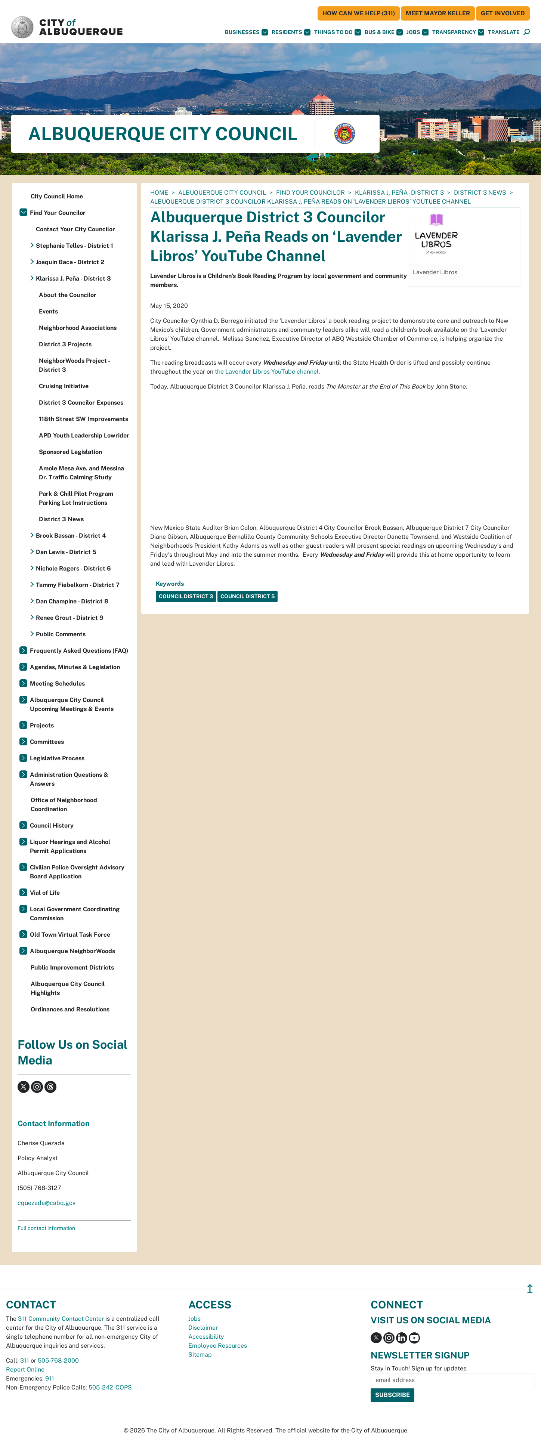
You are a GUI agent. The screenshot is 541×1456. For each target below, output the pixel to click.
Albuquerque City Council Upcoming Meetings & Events (72, 704)
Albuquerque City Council (222, 192)
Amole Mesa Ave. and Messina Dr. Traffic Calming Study (81, 473)
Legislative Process (57, 758)
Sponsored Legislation (70, 451)
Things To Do (337, 32)
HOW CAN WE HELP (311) (358, 13)
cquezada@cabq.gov (46, 1202)
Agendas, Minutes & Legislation (75, 667)
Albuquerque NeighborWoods (72, 951)
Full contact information (46, 1228)
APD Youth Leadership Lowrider (84, 435)
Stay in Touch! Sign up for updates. (419, 1368)
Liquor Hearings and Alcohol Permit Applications (70, 846)
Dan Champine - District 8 (72, 601)
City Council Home (57, 196)
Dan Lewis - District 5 (66, 552)
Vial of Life (45, 892)
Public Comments (61, 634)
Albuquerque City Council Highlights (68, 988)
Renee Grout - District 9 (69, 617)
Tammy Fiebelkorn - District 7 (78, 584)
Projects (42, 725)
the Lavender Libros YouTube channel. (267, 371)
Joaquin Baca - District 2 (70, 262)
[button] (504, 32)
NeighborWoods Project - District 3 (74, 365)
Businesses (246, 32)
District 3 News (480, 192)
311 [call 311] (24, 1360)
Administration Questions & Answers (69, 779)
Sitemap (200, 1354)
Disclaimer (203, 1327)
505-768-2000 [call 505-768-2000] (58, 1360)
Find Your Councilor (310, 192)
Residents (291, 32)
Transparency (458, 32)
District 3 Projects (65, 344)
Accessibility (206, 1336)
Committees (47, 741)
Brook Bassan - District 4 (71, 535)
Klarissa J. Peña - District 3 (399, 192)
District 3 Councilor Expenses (81, 402)
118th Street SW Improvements (83, 419)
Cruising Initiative (64, 386)
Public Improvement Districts (72, 967)
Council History (52, 825)
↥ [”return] (530, 1289)
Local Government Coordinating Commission (75, 914)
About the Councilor (67, 295)
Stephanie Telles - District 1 (74, 245)
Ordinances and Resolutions (70, 1009)
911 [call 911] (49, 1378)
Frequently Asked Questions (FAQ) (79, 650)
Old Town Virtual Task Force (70, 934)
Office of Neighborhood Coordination (64, 805)
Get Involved (503, 13)
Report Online (25, 1369)
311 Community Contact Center (61, 1318)
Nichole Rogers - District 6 (73, 568)
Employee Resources (217, 1345)
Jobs (417, 32)
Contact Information (54, 1123)
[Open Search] (526, 32)
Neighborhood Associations (78, 327)
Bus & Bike (384, 32)
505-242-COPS (110, 1387)
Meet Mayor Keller (438, 13)
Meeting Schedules (57, 683)
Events (48, 311)
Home (159, 192)
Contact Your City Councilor (75, 229)
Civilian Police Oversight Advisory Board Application (77, 872)
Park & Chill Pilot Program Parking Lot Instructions (76, 498)
